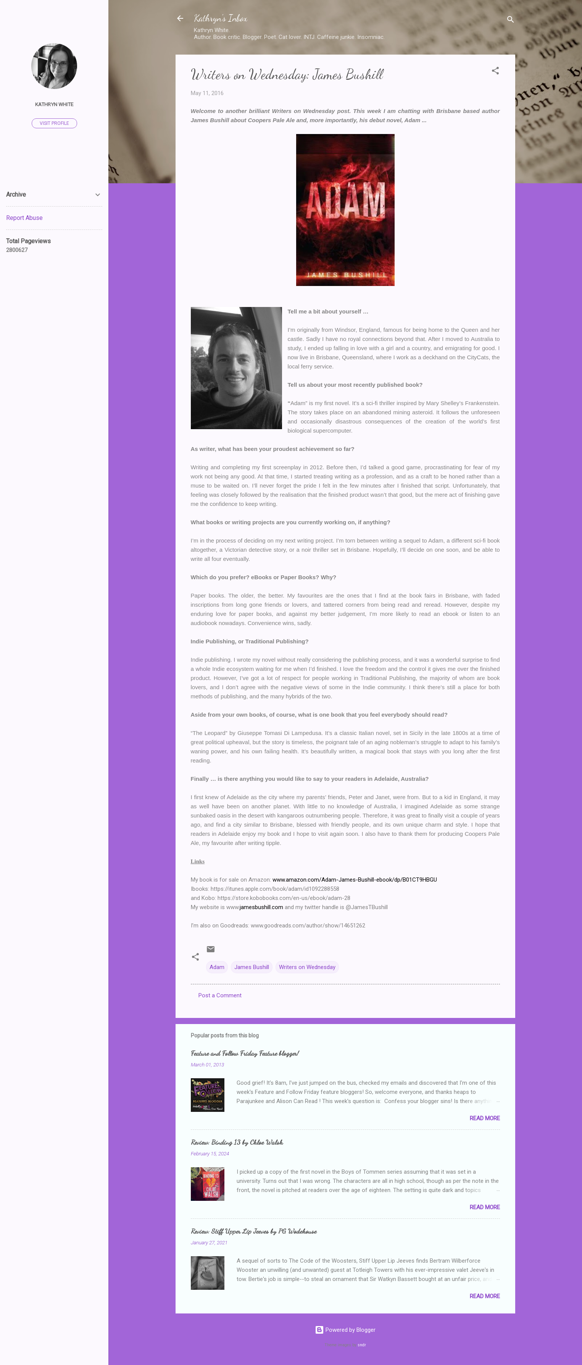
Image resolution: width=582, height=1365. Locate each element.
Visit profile (54, 123)
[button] (495, 72)
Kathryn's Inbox (220, 18)
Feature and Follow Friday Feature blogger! (245, 1053)
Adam (217, 967)
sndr (362, 1344)
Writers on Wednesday (307, 967)
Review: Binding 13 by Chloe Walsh (237, 1142)
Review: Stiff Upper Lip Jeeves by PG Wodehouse (253, 1231)
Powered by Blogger (345, 1329)
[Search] (510, 20)
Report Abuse (24, 217)
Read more (485, 1118)
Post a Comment (220, 995)
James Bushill (251, 967)
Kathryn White (54, 104)
